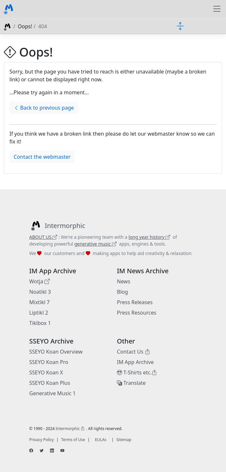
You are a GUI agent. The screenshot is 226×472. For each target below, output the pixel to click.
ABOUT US (43, 237)
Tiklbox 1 (40, 323)
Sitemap (123, 439)
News (123, 281)
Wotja (39, 281)
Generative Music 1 (52, 393)
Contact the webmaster (42, 156)
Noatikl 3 (40, 291)
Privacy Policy (41, 439)
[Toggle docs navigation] (180, 25)
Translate (131, 382)
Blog (122, 291)
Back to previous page (44, 107)
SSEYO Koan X (46, 372)
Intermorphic (70, 428)
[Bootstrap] (8, 9)
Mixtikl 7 (39, 302)
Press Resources (136, 312)
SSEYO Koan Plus (49, 382)
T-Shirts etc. (137, 372)
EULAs (100, 439)
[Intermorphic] (57, 226)
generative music (95, 244)
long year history (149, 237)
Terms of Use (73, 439)
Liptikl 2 (38, 312)
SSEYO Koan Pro (48, 362)
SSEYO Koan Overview (55, 351)
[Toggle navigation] (217, 9)
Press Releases (135, 302)
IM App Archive (135, 362)
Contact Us (133, 351)
